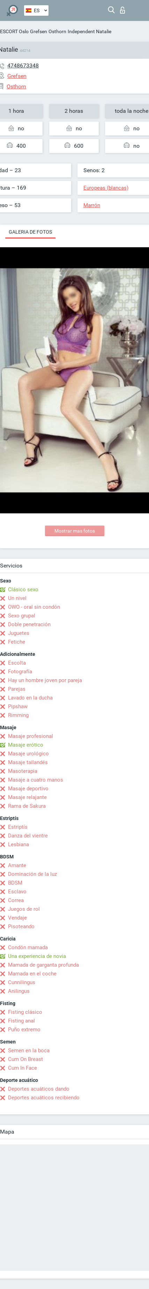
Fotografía (20, 671)
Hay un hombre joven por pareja (45, 680)
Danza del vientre (28, 836)
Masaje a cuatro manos (35, 780)
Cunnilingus (21, 982)
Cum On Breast (25, 1059)
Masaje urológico (28, 753)
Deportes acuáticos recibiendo (44, 1097)
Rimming (18, 715)
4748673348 (23, 65)
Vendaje (17, 918)
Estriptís (18, 827)
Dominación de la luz (32, 874)
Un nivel (17, 598)
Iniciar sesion (122, 10)
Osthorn (57, 31)
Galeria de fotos (30, 232)
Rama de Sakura (27, 806)
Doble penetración (29, 624)
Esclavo (17, 891)
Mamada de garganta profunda (43, 965)
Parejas (16, 689)
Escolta (17, 663)
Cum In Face (22, 1068)
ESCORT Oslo (14, 31)
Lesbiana (18, 844)
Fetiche (16, 642)
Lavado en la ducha (30, 698)
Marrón (91, 205)
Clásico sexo (23, 589)
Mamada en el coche (32, 974)
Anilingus (19, 991)
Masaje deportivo (28, 788)
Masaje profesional (30, 736)
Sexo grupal (21, 616)
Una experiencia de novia (37, 956)
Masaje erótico (25, 745)
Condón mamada (28, 947)
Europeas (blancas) (105, 188)
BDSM (15, 883)
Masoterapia (22, 771)
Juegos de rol (24, 909)
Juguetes (18, 633)
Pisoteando (21, 926)
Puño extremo (24, 1029)
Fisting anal (21, 1021)
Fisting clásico (25, 1012)
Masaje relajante (27, 797)
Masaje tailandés (28, 762)
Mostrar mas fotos (74, 531)
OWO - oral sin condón (34, 607)
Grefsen (38, 31)
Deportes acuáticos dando (38, 1089)
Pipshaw (18, 706)
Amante (17, 865)
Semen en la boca (29, 1050)
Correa (16, 900)
